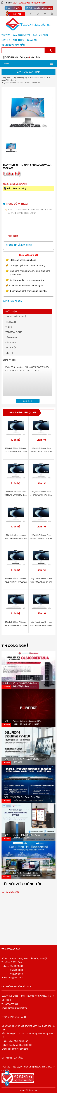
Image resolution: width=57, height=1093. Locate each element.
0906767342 (11, 1004)
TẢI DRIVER (11, 337)
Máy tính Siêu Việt (10, 892)
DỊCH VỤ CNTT (40, 35)
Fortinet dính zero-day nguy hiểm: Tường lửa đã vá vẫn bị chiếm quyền (27, 724)
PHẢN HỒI (10, 347)
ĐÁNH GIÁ (10, 342)
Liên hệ (6, 40)
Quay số (32, 40)
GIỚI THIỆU (11, 311)
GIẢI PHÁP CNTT (21, 35)
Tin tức (6, 35)
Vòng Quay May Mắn (13, 45)
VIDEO (8, 327)
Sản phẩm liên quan (22, 412)
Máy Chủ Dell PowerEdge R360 (26, 797)
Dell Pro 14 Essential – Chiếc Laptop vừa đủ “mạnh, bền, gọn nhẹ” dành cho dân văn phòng (26, 876)
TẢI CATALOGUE (13, 332)
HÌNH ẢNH (10, 322)
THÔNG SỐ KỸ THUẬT (16, 316)
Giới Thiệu (18, 40)
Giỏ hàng (12, 57)
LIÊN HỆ (9, 353)
